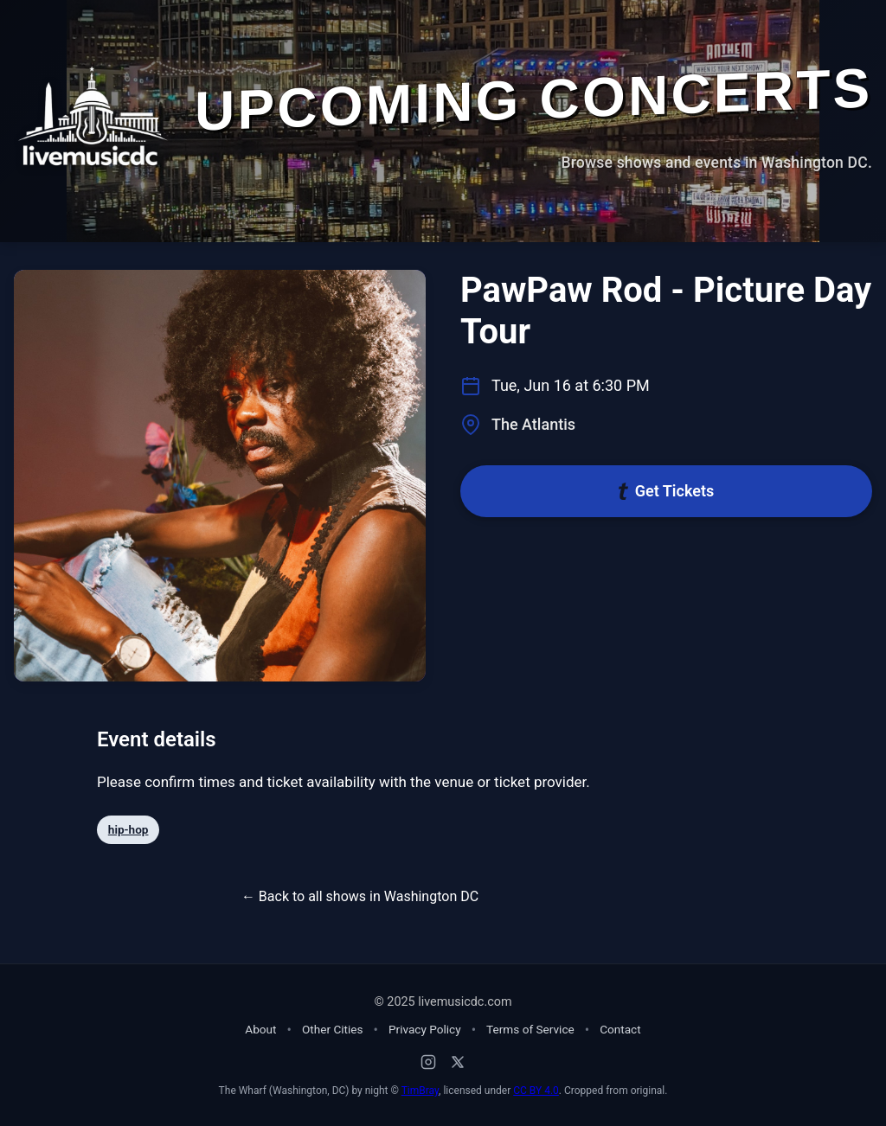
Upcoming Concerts (533, 99)
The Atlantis (533, 424)
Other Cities (332, 1029)
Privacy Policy (424, 1029)
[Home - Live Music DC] (92, 115)
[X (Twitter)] (457, 1062)
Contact (620, 1029)
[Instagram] (428, 1062)
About (260, 1029)
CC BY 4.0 (536, 1090)
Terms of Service (530, 1029)
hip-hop (128, 829)
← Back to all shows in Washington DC (359, 896)
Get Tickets (666, 491)
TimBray (420, 1090)
